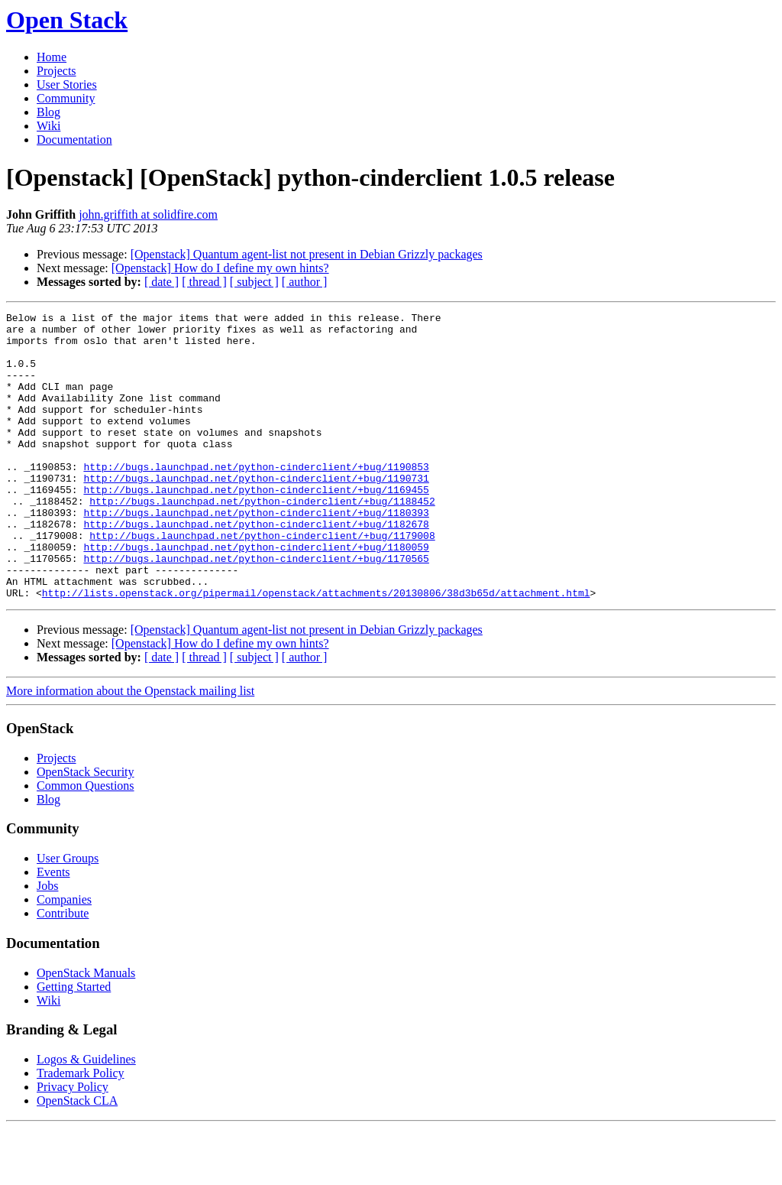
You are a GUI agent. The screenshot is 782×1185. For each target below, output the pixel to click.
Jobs (47, 943)
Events (53, 929)
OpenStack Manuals (86, 1030)
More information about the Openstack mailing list (130, 748)
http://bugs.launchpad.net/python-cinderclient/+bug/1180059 (255, 595)
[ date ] (161, 281)
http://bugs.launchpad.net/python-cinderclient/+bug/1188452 (262, 540)
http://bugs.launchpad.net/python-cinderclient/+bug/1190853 (255, 498)
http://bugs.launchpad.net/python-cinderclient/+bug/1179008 (262, 581)
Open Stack (67, 20)
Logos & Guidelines (86, 1116)
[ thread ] (204, 281)
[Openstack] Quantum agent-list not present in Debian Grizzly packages (307, 254)
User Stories (67, 84)
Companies (64, 956)
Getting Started (74, 1043)
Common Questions (85, 842)
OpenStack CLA (77, 1157)
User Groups (68, 915)
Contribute (63, 970)
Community (66, 98)
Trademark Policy (80, 1130)
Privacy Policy (72, 1144)
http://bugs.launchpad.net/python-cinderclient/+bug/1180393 (255, 553)
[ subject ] (254, 281)
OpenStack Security (85, 829)
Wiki (48, 125)
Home (51, 56)
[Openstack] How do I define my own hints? (220, 267)
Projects (56, 70)
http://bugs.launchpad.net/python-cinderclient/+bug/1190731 (255, 512)
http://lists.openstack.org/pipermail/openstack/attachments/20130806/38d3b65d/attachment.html (316, 650)
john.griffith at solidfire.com (148, 214)
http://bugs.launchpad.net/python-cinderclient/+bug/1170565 (255, 608)
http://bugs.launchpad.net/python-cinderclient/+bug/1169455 (255, 526)
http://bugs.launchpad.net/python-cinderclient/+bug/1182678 (255, 567)
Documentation (74, 139)
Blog (48, 112)
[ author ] (305, 281)
